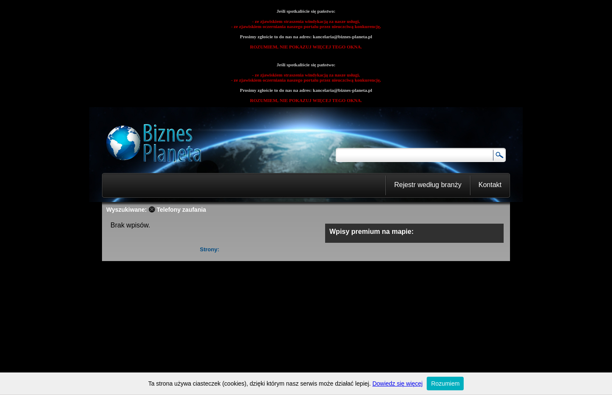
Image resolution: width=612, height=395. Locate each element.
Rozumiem (445, 383)
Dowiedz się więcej (397, 383)
